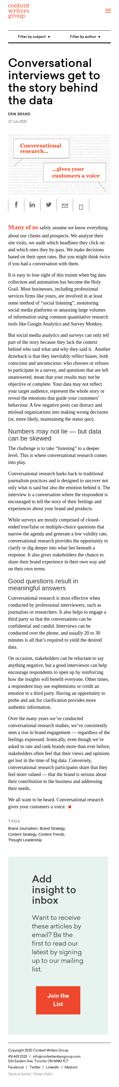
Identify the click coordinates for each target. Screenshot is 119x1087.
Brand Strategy (52, 828)
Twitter (34, 1067)
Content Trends (51, 834)
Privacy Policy (43, 1073)
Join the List (58, 1000)
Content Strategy (22, 834)
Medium (71, 1067)
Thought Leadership (25, 840)
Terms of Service (19, 1073)
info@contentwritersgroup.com (57, 1057)
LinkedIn (52, 1067)
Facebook (16, 1067)
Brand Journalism (23, 828)
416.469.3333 (17, 1057)
